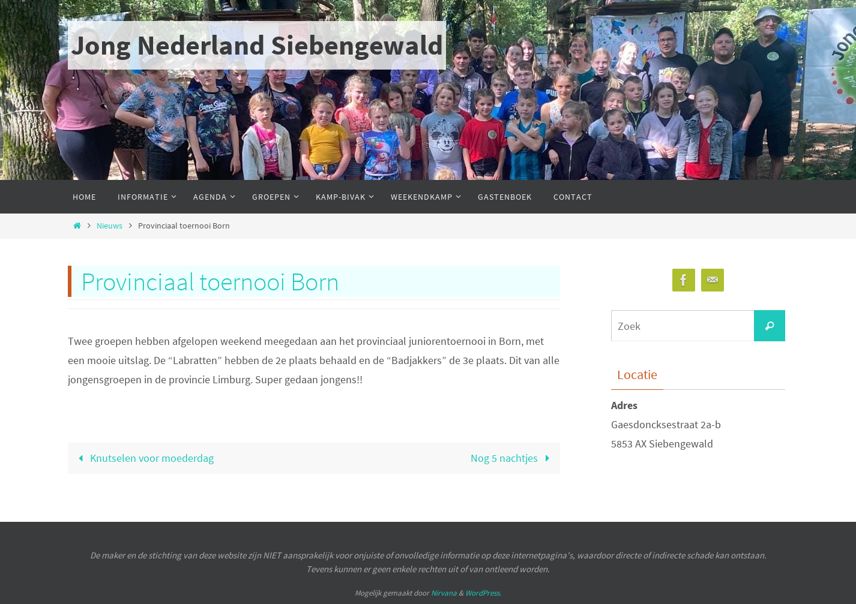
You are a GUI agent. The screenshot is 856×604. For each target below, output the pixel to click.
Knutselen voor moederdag (143, 458)
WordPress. (483, 593)
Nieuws (109, 225)
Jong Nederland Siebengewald (257, 45)
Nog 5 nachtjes (513, 458)
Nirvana (444, 593)
